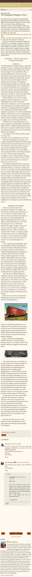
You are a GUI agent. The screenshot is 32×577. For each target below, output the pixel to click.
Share (3, 435)
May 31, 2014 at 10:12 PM (22, 462)
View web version (16, 536)
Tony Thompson (9, 462)
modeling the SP (10, 5)
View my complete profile (6, 575)
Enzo (6, 444)
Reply (6, 457)
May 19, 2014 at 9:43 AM (14, 444)
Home (16, 533)
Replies (8, 474)
